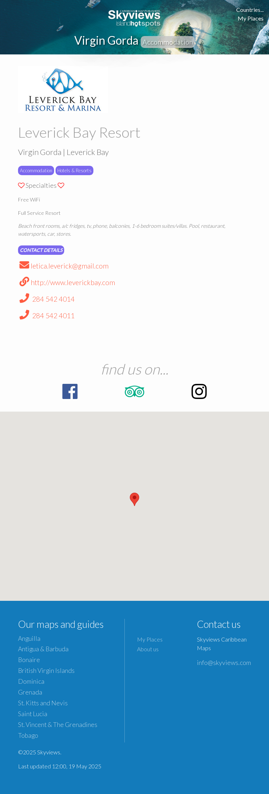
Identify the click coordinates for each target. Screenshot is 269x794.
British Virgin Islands (46, 670)
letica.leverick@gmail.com (63, 266)
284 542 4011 (46, 315)
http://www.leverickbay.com (66, 282)
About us (148, 649)
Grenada (30, 692)
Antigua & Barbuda (43, 649)
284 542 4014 (46, 299)
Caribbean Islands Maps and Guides (134, 17)
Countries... (250, 9)
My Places (251, 18)
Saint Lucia (32, 714)
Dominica (31, 681)
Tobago (28, 735)
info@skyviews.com (224, 662)
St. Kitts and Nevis (43, 703)
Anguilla (29, 638)
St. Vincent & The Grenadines (57, 724)
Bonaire (29, 660)
